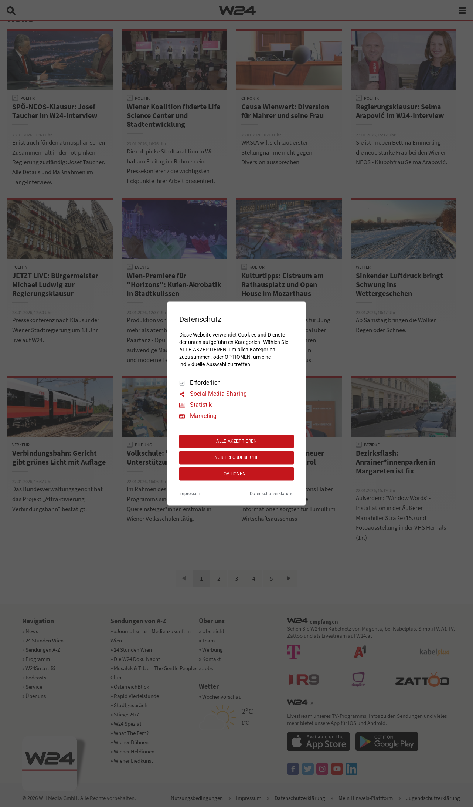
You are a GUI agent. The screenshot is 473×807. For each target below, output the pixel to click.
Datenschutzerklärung (272, 494)
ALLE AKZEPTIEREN (236, 441)
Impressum (190, 494)
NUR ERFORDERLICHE (236, 457)
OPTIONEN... (236, 473)
